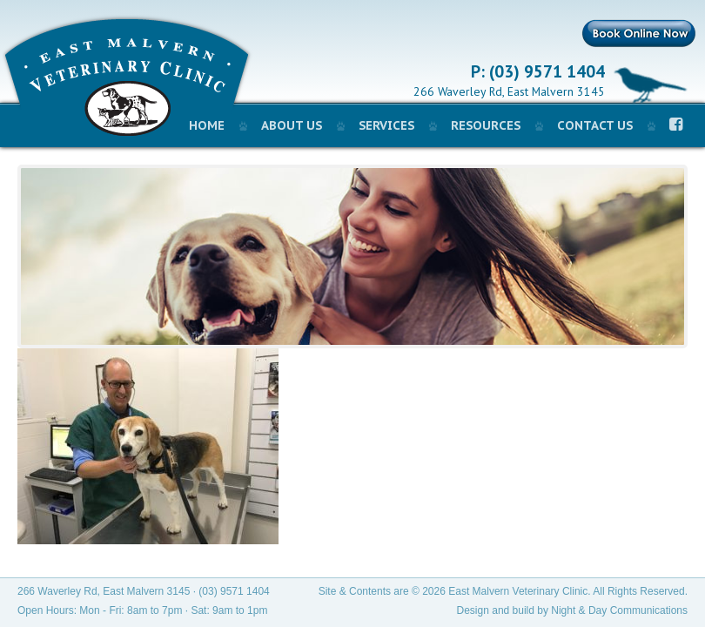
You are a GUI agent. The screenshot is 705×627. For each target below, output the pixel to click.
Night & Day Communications (619, 610)
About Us (291, 125)
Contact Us (595, 125)
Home (207, 125)
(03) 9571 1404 (233, 591)
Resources (485, 125)
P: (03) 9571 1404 (538, 72)
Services (386, 125)
